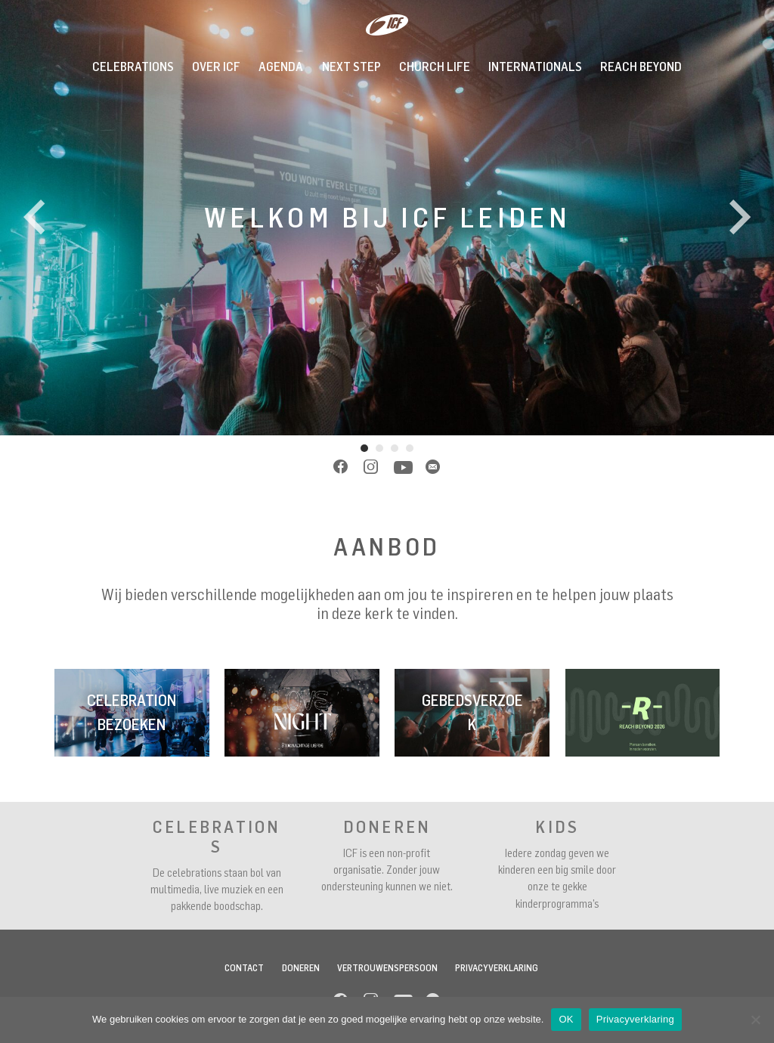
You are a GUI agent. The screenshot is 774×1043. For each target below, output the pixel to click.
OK (566, 1019)
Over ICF (216, 66)
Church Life (434, 66)
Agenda (281, 66)
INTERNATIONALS (535, 66)
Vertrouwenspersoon (387, 967)
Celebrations (133, 66)
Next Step (351, 66)
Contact (244, 967)
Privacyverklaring (496, 967)
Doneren (301, 967)
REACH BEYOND (641, 66)
